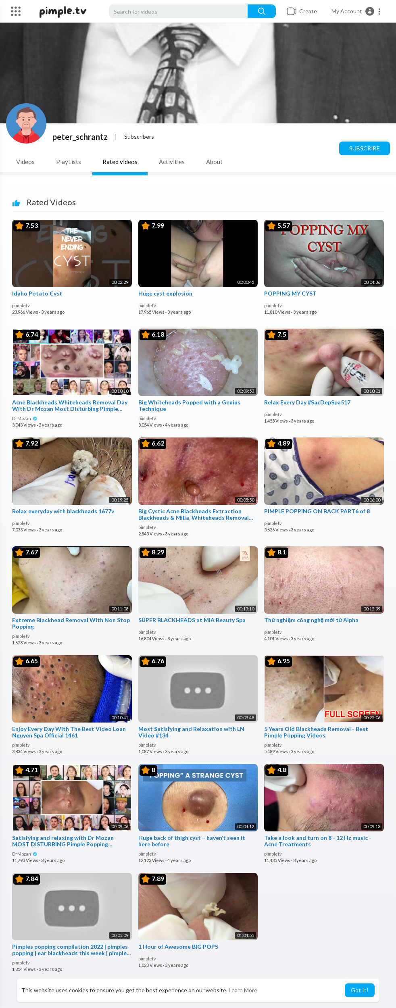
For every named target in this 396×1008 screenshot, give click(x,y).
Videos (25, 161)
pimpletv (21, 305)
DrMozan (25, 418)
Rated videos (120, 161)
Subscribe (364, 148)
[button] (356, 11)
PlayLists (68, 161)
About (214, 161)
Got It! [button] (360, 990)
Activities (172, 161)
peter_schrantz (80, 137)
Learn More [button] (243, 990)
